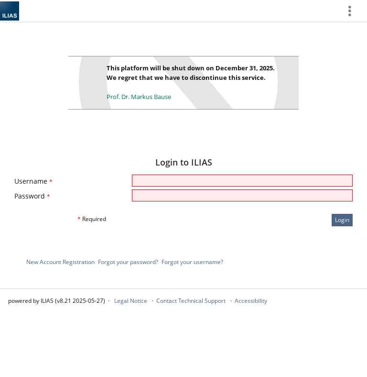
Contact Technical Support (191, 301)
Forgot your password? (128, 262)
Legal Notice (130, 301)
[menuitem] (353, 11)
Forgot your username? (192, 262)
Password (32, 195)
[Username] (242, 181)
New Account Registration (60, 262)
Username (33, 181)
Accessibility (251, 301)
